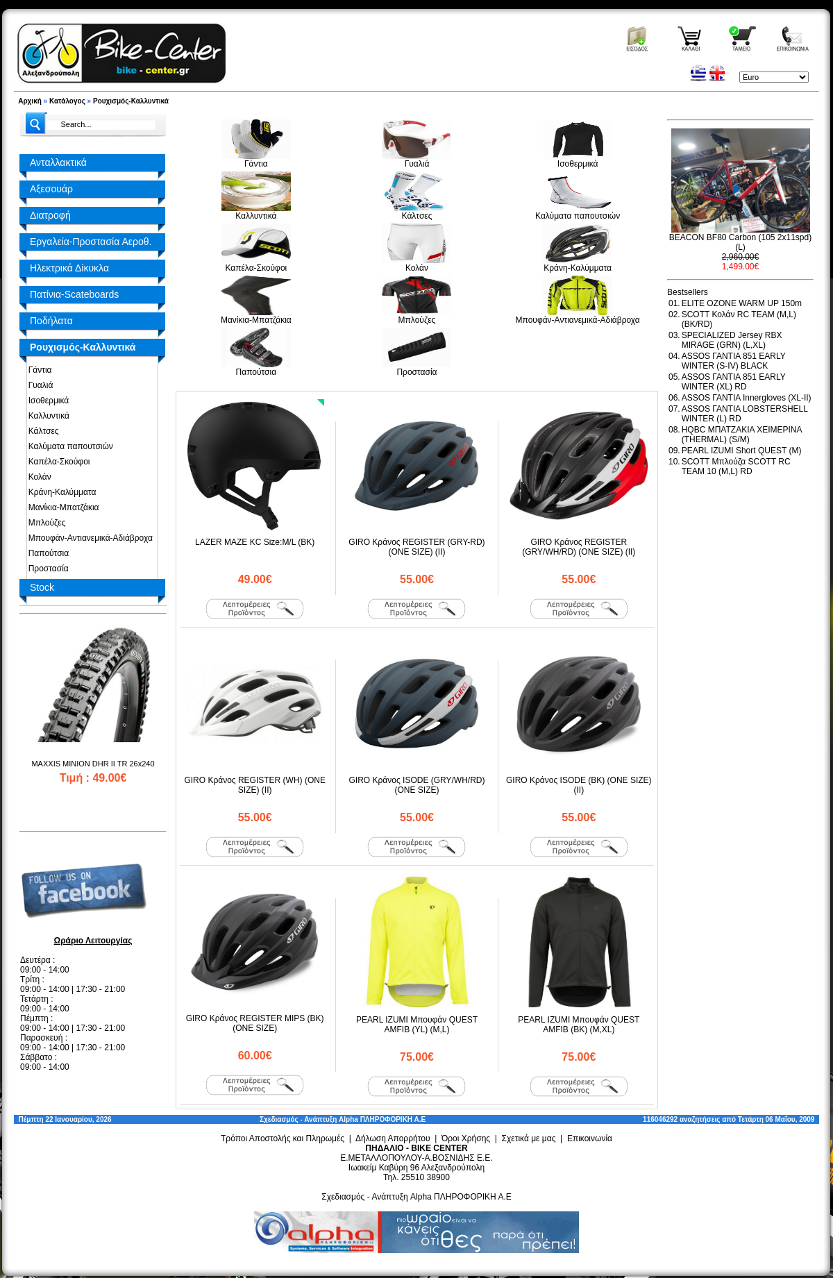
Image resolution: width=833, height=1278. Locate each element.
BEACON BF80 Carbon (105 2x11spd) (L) (740, 242)
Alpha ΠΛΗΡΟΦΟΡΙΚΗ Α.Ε (382, 1119)
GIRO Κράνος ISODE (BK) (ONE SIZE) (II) (579, 785)
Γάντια (38, 370)
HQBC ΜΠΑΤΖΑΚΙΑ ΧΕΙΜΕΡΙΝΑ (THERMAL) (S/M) (742, 434)
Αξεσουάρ (51, 188)
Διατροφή (50, 215)
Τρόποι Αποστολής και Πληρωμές (282, 1138)
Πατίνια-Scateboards (74, 294)
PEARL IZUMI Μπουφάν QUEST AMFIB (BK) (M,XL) (578, 1024)
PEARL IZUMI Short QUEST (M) (742, 450)
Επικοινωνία (589, 1138)
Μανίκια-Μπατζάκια (61, 507)
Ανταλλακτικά (58, 162)
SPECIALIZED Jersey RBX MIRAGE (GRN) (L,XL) (732, 340)
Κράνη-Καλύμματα (60, 492)
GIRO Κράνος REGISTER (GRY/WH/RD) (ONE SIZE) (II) (578, 547)
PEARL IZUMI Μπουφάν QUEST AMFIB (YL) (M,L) (417, 1024)
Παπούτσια (46, 553)
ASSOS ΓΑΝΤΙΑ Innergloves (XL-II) (746, 398)
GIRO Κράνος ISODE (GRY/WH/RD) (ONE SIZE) (416, 785)
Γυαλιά (38, 385)
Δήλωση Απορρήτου (392, 1138)
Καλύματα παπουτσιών (68, 446)
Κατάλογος (67, 101)
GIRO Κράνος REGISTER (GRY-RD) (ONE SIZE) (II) (416, 547)
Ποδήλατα (51, 320)
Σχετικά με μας (529, 1138)
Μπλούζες (44, 523)
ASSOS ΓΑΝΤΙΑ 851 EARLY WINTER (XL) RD (734, 382)
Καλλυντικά (46, 416)
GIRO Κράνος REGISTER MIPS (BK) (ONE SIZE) (255, 1023)
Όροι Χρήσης (465, 1138)
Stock (42, 587)
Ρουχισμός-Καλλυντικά (131, 101)
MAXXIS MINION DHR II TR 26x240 (92, 763)
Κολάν (37, 477)
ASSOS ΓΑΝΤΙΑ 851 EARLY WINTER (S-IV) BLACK (734, 361)
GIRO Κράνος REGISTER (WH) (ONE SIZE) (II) (255, 785)
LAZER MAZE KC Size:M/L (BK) (254, 542)
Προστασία (46, 568)
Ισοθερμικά (46, 400)
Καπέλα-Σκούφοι (57, 461)
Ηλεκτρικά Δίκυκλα (69, 268)
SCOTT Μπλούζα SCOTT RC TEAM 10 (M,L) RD (736, 466)
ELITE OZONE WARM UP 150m (742, 303)
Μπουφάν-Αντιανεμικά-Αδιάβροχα (88, 538)
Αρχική (30, 101)
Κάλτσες (41, 431)
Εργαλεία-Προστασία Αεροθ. (90, 241)
